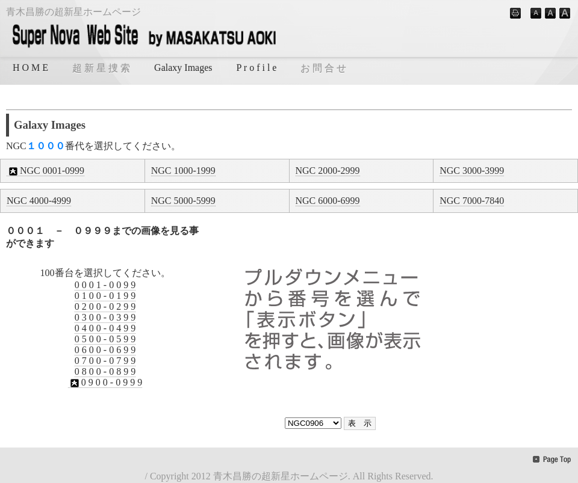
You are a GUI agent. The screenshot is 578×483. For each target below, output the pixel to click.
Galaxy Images (183, 68)
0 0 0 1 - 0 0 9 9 (105, 285)
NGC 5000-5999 (183, 200)
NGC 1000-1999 (183, 170)
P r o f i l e (257, 68)
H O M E (30, 68)
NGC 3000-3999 (472, 170)
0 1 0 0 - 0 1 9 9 (105, 296)
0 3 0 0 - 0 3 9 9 (105, 317)
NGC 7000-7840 (472, 200)
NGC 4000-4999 (39, 200)
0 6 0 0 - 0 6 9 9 (105, 350)
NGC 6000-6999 (328, 200)
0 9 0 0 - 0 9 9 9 (105, 382)
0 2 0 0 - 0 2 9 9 (105, 306)
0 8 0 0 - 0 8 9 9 (105, 371)
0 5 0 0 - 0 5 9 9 (105, 339)
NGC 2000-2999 (328, 170)
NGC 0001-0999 (45, 170)
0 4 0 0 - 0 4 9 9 (105, 328)
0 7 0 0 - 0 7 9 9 (105, 360)
